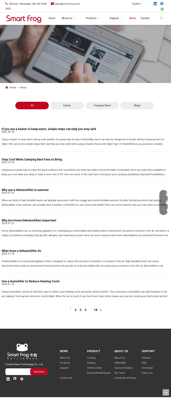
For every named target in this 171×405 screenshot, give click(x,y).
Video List (147, 372)
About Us (65, 357)
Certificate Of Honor (125, 377)
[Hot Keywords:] (161, 18)
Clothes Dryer (94, 367)
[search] (17, 371)
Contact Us (66, 377)
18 (95, 310)
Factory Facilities (123, 367)
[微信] (162, 9)
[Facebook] (162, 4)
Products (65, 362)
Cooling (91, 357)
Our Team (119, 372)
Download (147, 367)
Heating (91, 362)
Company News (102, 105)
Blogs (137, 105)
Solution (146, 357)
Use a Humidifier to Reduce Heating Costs (31, 281)
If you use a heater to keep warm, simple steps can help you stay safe (49, 129)
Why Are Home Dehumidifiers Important (29, 220)
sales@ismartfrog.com (67, 3)
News (63, 372)
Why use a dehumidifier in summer (25, 190)
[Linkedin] (155, 4)
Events (67, 105)
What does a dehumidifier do (21, 251)
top (166, 392)
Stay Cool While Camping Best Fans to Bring (32, 159)
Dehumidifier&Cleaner (99, 372)
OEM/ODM (120, 362)
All (32, 105)
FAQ (144, 362)
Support (64, 367)
